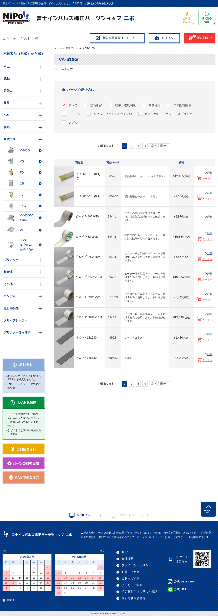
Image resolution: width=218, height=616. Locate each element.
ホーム (58, 48)
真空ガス (70, 48)
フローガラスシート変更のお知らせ (24, 386)
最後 (163, 145)
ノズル (73, 122)
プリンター (11, 259)
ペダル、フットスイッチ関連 (112, 114)
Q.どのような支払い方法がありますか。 (24, 432)
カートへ (207, 178)
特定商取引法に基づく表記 (139, 591)
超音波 (8, 272)
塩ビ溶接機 (11, 308)
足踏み (8, 90)
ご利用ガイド (130, 578)
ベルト (8, 115)
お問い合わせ (130, 572)
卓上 (7, 66)
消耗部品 (96, 105)
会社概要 (127, 558)
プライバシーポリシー (136, 565)
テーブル (74, 114)
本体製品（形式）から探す (23, 53)
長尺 (7, 103)
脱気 (7, 127)
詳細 (209, 172)
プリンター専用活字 (17, 332)
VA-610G (90, 48)
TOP (125, 552)
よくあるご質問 (132, 585)
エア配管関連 (182, 105)
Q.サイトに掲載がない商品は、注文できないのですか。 (24, 416)
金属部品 (155, 105)
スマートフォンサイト (134, 515)
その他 (8, 284)
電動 (7, 78)
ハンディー (11, 296)
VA (80, 48)
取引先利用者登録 (133, 598)
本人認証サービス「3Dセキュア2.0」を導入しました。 (24, 377)
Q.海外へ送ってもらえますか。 (22, 424)
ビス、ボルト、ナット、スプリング (168, 114)
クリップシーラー (15, 320)
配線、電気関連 (125, 105)
